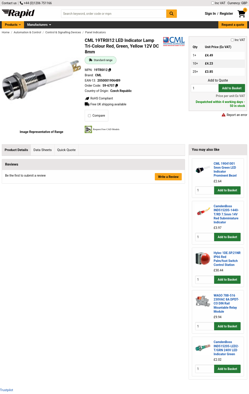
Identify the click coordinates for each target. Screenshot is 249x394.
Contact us (9, 3)
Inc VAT (218, 3)
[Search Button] (171, 13)
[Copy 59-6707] (116, 85)
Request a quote (233, 24)
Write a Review (168, 259)
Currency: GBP (237, 3)
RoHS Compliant (99, 98)
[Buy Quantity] (205, 88)
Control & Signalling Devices (63, 32)
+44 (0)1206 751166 (36, 3)
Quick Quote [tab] (66, 150)
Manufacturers (37, 24)
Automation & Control (28, 32)
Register (226, 13)
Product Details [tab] (16, 150)
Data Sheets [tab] (43, 150)
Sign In (210, 13)
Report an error (234, 114)
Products (11, 24)
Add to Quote (218, 80)
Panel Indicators (95, 32)
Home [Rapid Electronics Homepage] (6, 32)
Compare (96, 115)
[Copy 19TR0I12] (109, 69)
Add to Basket (232, 88)
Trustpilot (6, 390)
